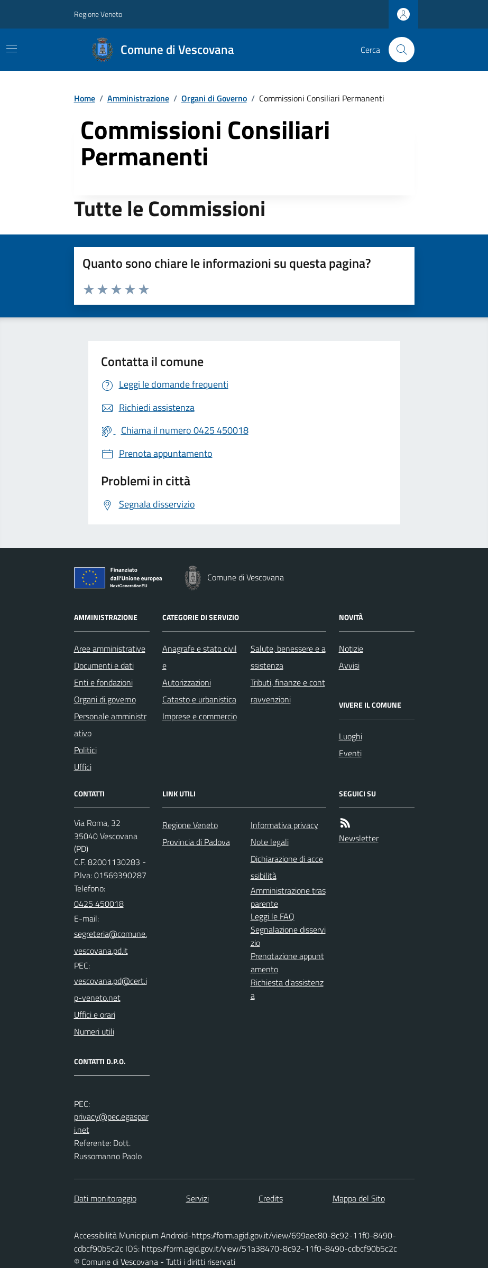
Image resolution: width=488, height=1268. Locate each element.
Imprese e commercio (199, 716)
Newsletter (359, 838)
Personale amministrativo (110, 724)
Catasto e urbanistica (199, 699)
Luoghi (350, 736)
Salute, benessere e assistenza (288, 657)
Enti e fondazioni (103, 682)
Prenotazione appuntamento (287, 962)
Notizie (351, 648)
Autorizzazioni (186, 682)
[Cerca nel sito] (397, 49)
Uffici (82, 766)
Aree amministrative (109, 648)
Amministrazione (138, 98)
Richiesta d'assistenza (287, 989)
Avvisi (349, 665)
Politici (85, 750)
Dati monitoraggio (105, 1198)
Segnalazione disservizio (288, 936)
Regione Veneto (98, 14)
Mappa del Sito (359, 1198)
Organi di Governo (214, 98)
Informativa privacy (284, 825)
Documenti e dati (104, 665)
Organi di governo (105, 699)
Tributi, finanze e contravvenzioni (288, 691)
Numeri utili (94, 1031)
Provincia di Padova (196, 841)
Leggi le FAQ (272, 916)
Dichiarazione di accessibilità (287, 867)
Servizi (197, 1198)
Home (84, 98)
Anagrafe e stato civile (199, 657)
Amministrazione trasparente (288, 897)
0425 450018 (99, 903)
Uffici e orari (94, 1014)
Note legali (270, 841)
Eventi (350, 753)
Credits (271, 1198)
